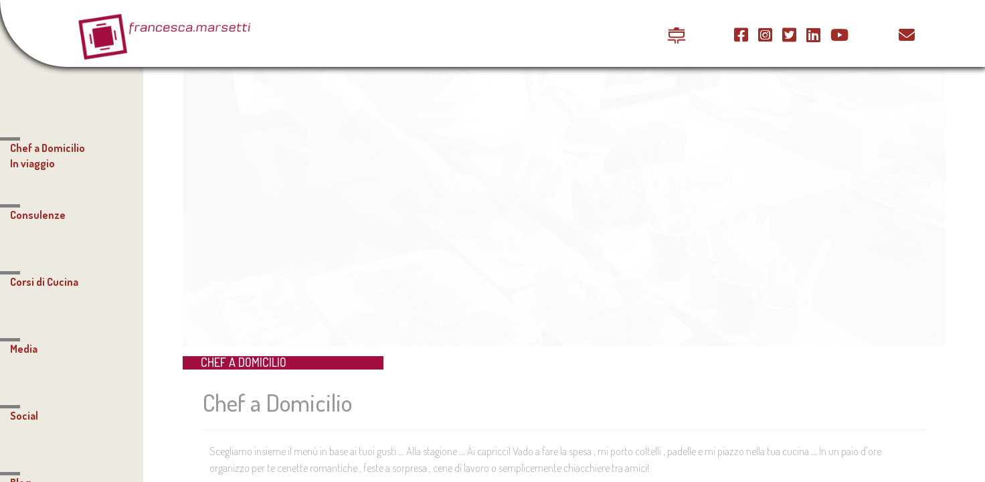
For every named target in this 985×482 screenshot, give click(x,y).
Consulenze (38, 215)
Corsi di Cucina (44, 282)
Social (24, 415)
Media (23, 348)
